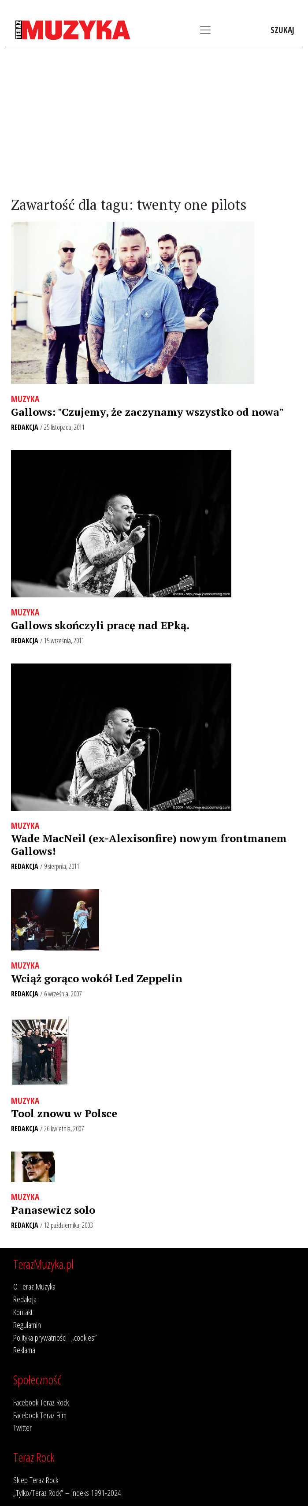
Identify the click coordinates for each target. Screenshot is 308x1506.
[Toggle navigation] (205, 30)
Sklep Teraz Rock (35, 1480)
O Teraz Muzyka (34, 1286)
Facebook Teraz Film (40, 1415)
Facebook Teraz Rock (41, 1402)
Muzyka (25, 399)
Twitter (22, 1427)
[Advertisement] (154, 122)
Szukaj (282, 30)
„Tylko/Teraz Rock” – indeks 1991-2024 (67, 1493)
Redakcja (24, 427)
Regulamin (27, 1325)
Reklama (24, 1350)
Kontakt (23, 1312)
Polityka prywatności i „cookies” (55, 1337)
